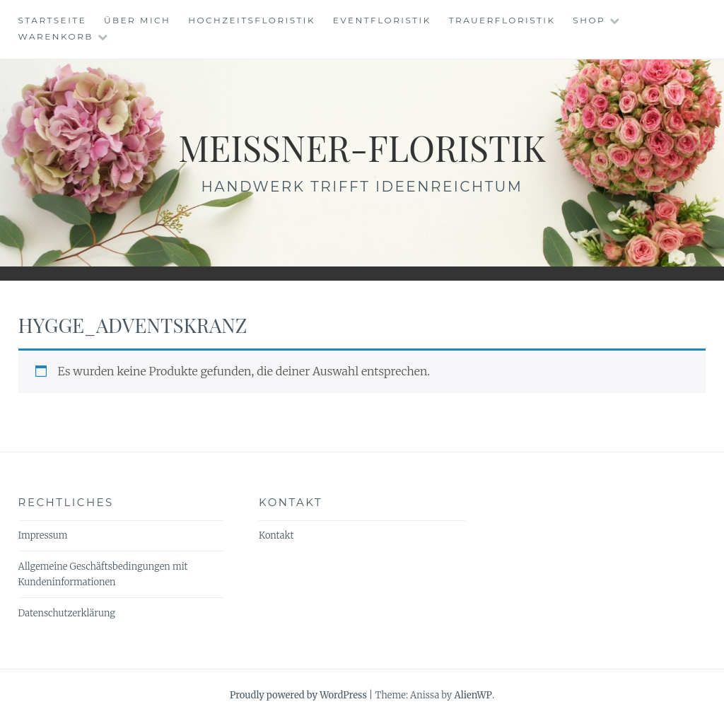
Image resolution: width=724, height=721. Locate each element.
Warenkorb (55, 36)
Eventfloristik (382, 20)
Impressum (43, 535)
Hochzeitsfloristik (251, 20)
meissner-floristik (362, 147)
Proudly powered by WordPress (298, 695)
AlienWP (472, 695)
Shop (589, 20)
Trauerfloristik (502, 20)
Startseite (52, 20)
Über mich (137, 20)
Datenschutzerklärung (66, 613)
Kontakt (276, 535)
